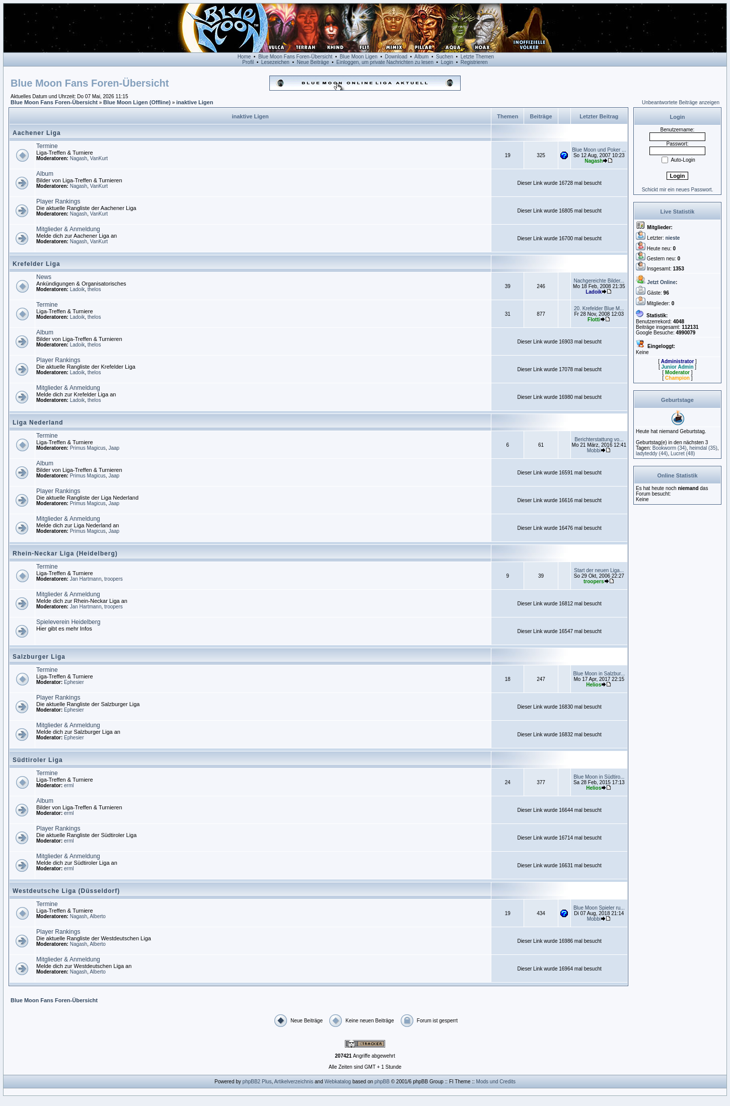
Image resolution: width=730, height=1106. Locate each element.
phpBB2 (252, 1081)
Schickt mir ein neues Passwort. (677, 189)
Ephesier (74, 682)
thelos (94, 289)
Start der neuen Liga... (599, 570)
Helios (593, 684)
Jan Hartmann (86, 579)
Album (421, 56)
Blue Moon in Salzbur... (599, 673)
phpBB (382, 1081)
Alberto (98, 916)
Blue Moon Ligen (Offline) (137, 102)
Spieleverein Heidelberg (68, 622)
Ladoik (77, 289)
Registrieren (474, 62)
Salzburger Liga (39, 656)
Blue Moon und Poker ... (599, 150)
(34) (669, 448)
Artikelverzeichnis (293, 1081)
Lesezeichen (275, 62)
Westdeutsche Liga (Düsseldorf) (66, 890)
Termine (47, 146)
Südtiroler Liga (38, 760)
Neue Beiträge (313, 62)
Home (244, 56)
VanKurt (99, 158)
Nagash (78, 158)
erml (69, 785)
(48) (683, 453)
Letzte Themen (477, 56)
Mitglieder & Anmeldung (68, 229)
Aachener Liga (37, 132)
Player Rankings (58, 201)
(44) (652, 453)
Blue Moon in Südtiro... (598, 777)
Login (447, 62)
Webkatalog (338, 1081)
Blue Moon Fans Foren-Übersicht (295, 56)
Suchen (444, 56)
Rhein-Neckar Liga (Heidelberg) (65, 553)
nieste (672, 238)
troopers (113, 579)
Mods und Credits (496, 1081)
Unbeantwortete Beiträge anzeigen (680, 102)
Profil (248, 62)
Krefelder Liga (36, 263)
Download (396, 56)
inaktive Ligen (194, 102)
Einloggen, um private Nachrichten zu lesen (384, 62)
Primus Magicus (88, 448)
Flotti (594, 319)
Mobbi (594, 450)
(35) (703, 448)
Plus (266, 1081)
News (43, 277)
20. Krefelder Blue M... (599, 308)
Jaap (113, 448)
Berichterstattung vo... (598, 439)
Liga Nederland (38, 422)
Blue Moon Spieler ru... (599, 908)
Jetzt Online (661, 282)
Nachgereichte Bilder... (598, 281)
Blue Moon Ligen (359, 56)
